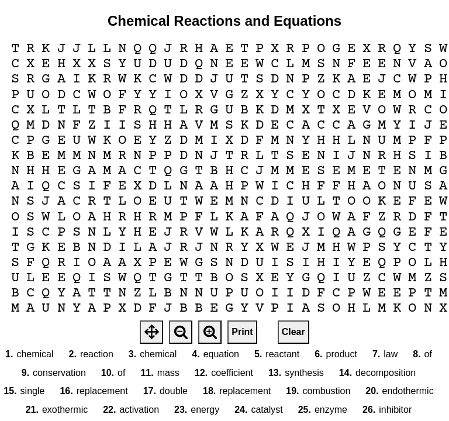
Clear (293, 332)
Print (242, 332)
